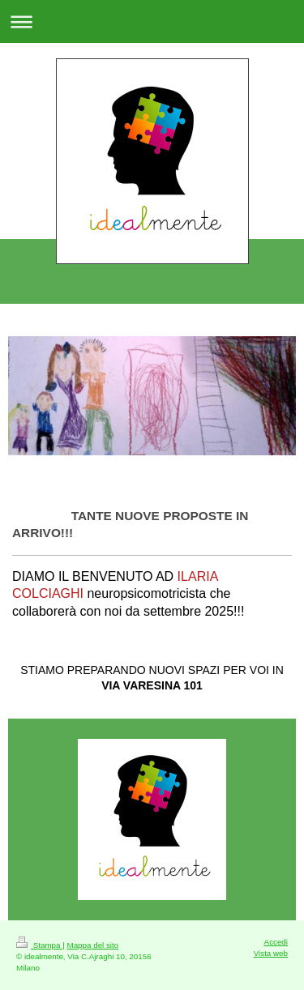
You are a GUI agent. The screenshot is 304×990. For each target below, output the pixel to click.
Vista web (271, 953)
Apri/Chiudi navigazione (152, 21)
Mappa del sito (93, 945)
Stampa (39, 945)
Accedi (276, 941)
